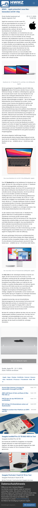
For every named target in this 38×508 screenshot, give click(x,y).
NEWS (4, 9)
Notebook (9, 379)
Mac (3, 379)
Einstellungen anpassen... (8, 505)
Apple (4, 377)
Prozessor (16, 379)
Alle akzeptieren (29, 505)
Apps (9, 377)
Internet (26, 377)
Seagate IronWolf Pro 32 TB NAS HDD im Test (19, 436)
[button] (3, 345)
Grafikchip (20, 377)
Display (13, 377)
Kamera (32, 377)
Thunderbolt (24, 379)
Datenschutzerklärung (22, 499)
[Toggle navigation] (33, 3)
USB (30, 379)
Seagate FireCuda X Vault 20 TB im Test (16, 475)
